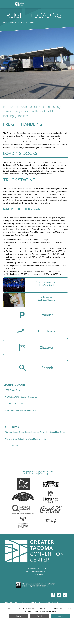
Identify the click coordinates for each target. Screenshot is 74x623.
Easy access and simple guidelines (18, 22)
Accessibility (11, 602)
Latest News (11, 427)
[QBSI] (23, 509)
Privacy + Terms (52, 602)
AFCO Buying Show (13, 390)
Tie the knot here (46, 297)
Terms (18, 616)
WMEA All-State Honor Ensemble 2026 (20, 411)
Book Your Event (46, 285)
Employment (35, 602)
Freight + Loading (32, 15)
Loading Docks (20, 153)
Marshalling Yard (23, 208)
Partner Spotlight (37, 472)
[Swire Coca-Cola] (51, 509)
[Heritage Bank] (51, 497)
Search (47, 367)
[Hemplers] (23, 497)
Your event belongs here (46, 282)
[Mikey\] (51, 522)
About (23, 602)
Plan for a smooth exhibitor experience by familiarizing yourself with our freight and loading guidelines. (32, 111)
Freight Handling (23, 124)
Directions (46, 331)
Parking (47, 315)
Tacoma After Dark (12, 446)
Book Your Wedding (46, 300)
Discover (47, 347)
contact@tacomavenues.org (35, 568)
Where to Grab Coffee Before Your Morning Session (26, 439)
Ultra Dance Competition (15, 404)
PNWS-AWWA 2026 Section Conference (21, 397)
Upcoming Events (14, 385)
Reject (39, 616)
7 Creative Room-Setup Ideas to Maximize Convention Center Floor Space (35, 432)
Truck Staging (19, 179)
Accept (60, 616)
